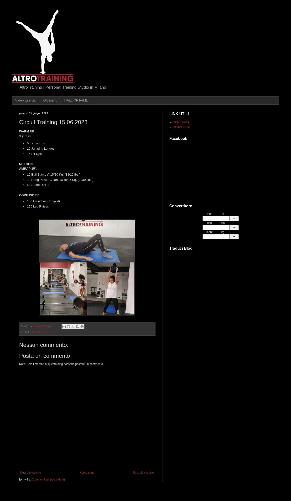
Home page (87, 472)
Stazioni (46, 332)
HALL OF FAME (76, 100)
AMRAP (35, 332)
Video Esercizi (25, 100)
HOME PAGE (181, 122)
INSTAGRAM (181, 127)
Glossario (50, 100)
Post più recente (30, 472)
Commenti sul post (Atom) (48, 479)
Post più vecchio (143, 472)
